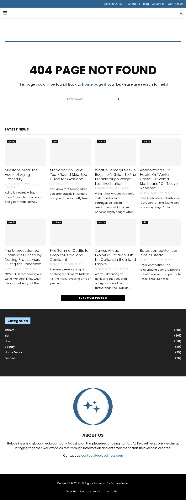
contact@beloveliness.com (102, 455)
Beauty (11, 141)
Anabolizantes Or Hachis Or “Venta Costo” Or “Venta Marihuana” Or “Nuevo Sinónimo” (159, 179)
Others (9, 330)
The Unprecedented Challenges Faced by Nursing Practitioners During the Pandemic (23, 257)
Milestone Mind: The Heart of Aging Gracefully (21, 175)
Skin (55, 141)
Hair (7, 341)
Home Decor (13, 352)
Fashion (57, 222)
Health (101, 141)
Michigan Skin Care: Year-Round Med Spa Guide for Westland (68, 175)
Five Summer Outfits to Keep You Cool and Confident (69, 255)
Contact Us (175, 4)
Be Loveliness (119, 483)
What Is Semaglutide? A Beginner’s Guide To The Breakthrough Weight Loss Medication (115, 177)
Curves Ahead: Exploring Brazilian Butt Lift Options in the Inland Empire (115, 257)
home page (92, 84)
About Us (134, 4)
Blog (146, 4)
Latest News (17, 129)
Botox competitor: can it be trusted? (159, 252)
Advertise (158, 4)
